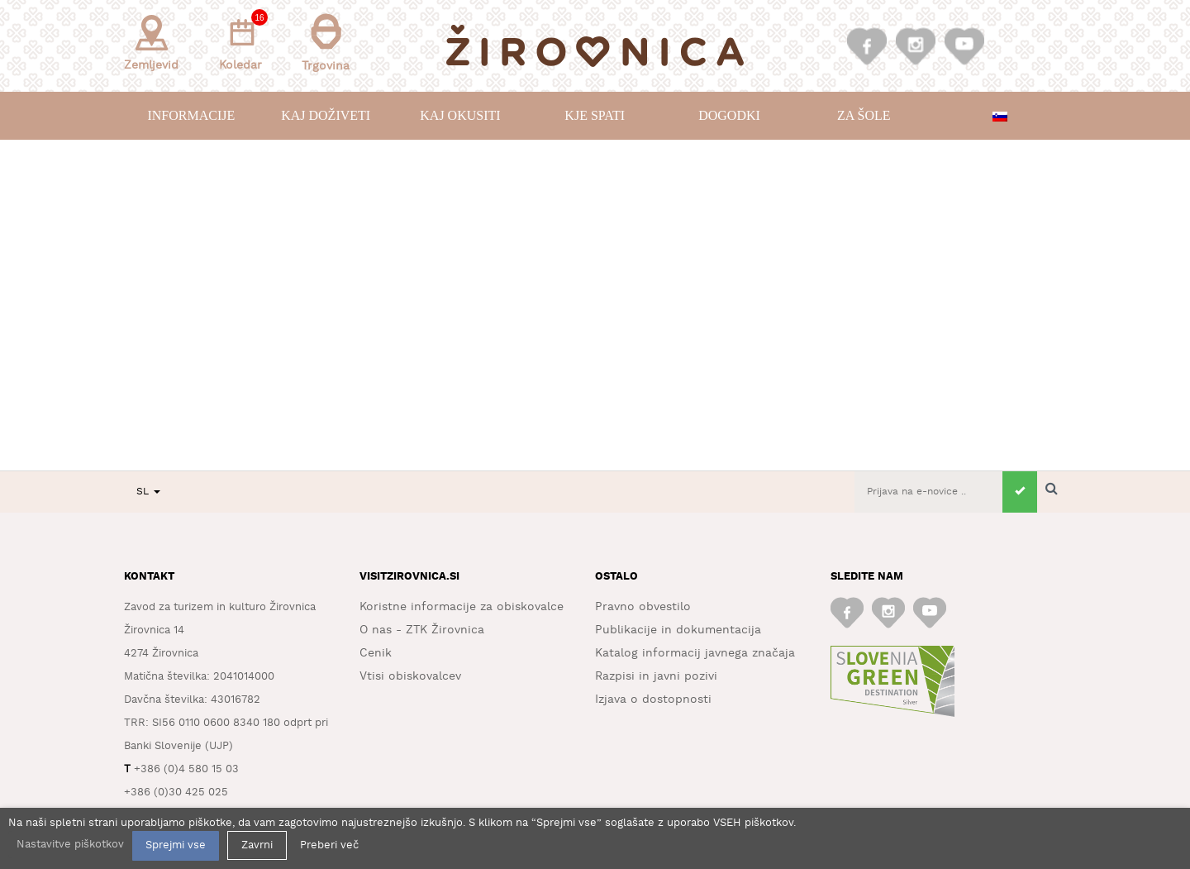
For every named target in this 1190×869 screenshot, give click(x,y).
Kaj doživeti (325, 115)
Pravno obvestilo (643, 606)
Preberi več (329, 845)
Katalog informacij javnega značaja (695, 653)
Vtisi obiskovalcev (410, 676)
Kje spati (594, 115)
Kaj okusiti (460, 115)
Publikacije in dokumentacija (678, 630)
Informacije (191, 115)
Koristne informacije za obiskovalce (461, 606)
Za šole (863, 115)
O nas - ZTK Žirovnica (421, 630)
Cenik (375, 653)
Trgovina (326, 43)
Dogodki (729, 115)
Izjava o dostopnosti (653, 699)
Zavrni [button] (257, 845)
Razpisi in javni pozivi (656, 676)
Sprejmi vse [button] (175, 845)
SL (148, 491)
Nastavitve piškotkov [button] (70, 845)
